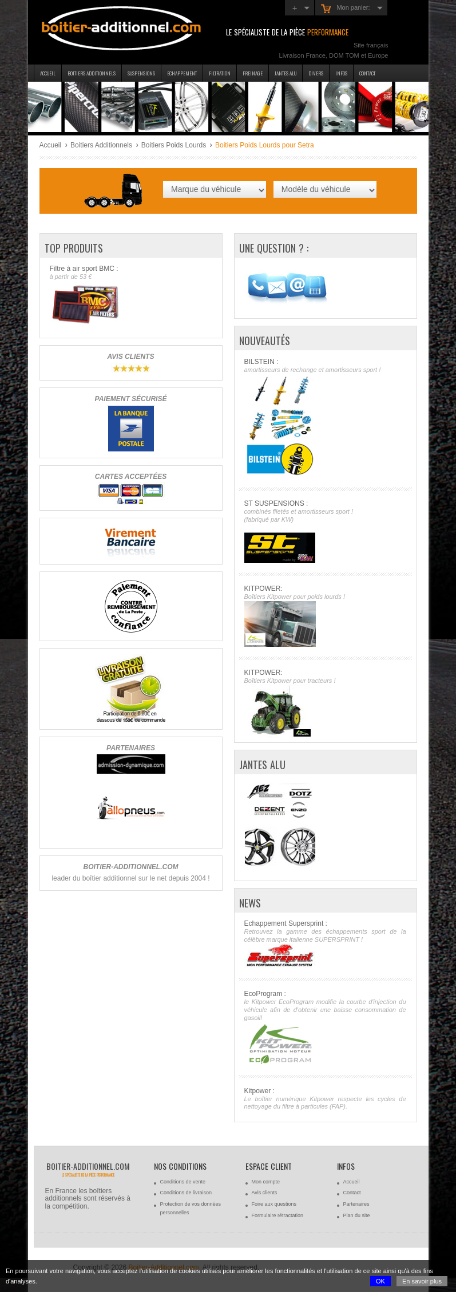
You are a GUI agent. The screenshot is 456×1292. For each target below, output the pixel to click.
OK (380, 1281)
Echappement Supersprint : (325, 944)
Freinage (253, 73)
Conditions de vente (183, 1182)
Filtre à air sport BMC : (131, 296)
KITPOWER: (325, 616)
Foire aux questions (274, 1204)
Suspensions (141, 73)
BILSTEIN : (325, 418)
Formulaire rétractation (278, 1215)
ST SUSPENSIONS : (325, 531)
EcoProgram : (325, 1027)
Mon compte (266, 1182)
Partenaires (356, 1204)
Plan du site (356, 1215)
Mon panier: (345, 8)
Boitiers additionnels (92, 73)
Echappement (182, 73)
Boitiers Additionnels (101, 145)
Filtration (220, 73)
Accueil (47, 73)
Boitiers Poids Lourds (173, 145)
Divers (315, 73)
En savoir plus (422, 1281)
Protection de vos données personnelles (190, 1208)
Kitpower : (325, 1099)
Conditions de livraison (186, 1192)
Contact (367, 73)
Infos (341, 73)
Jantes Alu (285, 73)
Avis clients (264, 1192)
